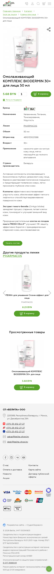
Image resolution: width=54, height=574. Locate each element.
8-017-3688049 (10, 563)
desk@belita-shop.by (17, 442)
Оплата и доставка (12, 469)
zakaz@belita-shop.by (18, 436)
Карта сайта (35, 469)
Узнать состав (13, 243)
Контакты (33, 465)
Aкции (6, 478)
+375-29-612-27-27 (14, 428)
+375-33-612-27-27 (14, 424)
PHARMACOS (30, 126)
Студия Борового (34, 525)
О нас (6, 465)
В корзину (41, 94)
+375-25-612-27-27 (14, 431)
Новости (7, 474)
